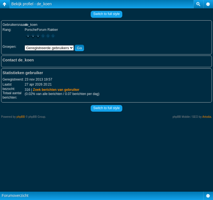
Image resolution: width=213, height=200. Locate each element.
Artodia (206, 116)
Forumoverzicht (15, 195)
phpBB (21, 116)
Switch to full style (106, 14)
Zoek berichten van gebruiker (56, 90)
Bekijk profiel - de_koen (31, 4)
